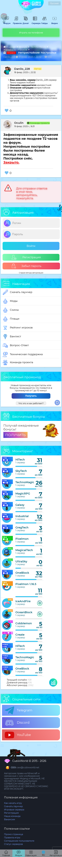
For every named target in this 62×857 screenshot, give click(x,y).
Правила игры (12, 837)
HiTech (20, 459)
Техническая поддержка (23, 354)
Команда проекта (18, 362)
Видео (54, 22)
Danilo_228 (22, 68)
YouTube (18, 735)
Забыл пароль (26, 266)
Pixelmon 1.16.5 (25, 584)
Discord (17, 722)
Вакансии (9, 819)
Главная (9, 47)
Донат (25, 22)
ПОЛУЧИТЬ (15, 435)
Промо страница (13, 834)
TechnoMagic (38, 47)
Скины (11, 310)
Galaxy (19, 504)
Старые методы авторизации (31, 273)
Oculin (19, 122)
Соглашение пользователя (19, 841)
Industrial (22, 516)
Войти (31, 246)
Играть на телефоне (31, 32)
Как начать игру (13, 803)
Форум (6, 22)
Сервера (35, 22)
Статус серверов (13, 844)
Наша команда (12, 816)
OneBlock (22, 572)
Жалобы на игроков (15, 49)
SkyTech (21, 471)
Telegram (18, 710)
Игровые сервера (14, 809)
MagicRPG (22, 493)
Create (19, 634)
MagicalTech (24, 550)
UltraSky (21, 561)
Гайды (44, 22)
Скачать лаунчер (17, 292)
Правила (16, 22)
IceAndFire (23, 601)
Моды (10, 301)
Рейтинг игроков (18, 327)
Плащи (11, 318)
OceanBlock (23, 612)
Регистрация (26, 257)
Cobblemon (23, 623)
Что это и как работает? (31, 403)
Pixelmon (22, 538)
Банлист (12, 336)
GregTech (22, 527)
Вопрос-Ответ (16, 345)
